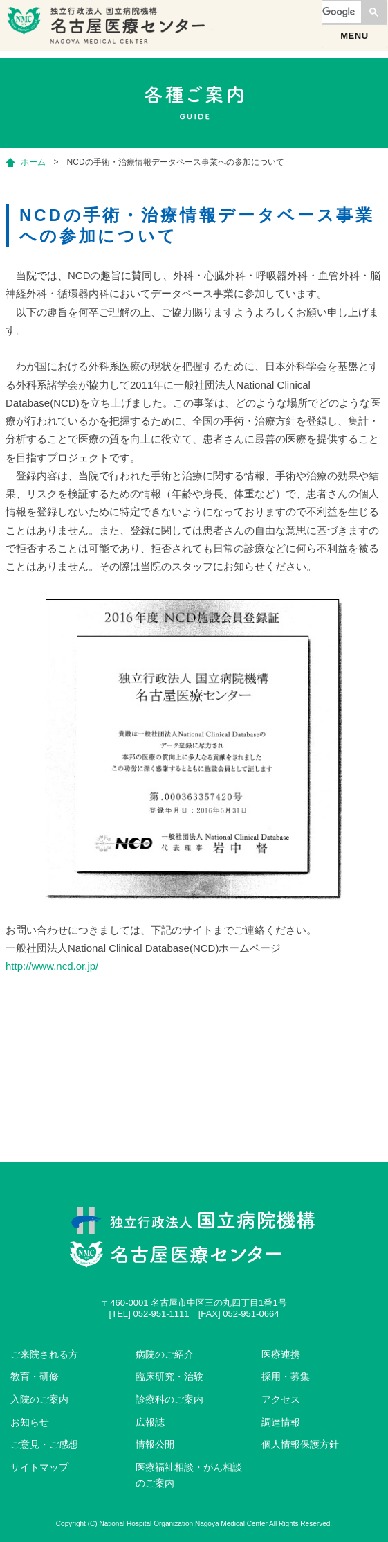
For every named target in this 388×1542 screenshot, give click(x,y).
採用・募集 (285, 1376)
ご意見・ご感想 (44, 1444)
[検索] (340, 12)
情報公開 (155, 1444)
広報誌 (150, 1422)
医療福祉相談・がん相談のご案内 (189, 1475)
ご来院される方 (44, 1354)
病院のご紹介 (165, 1354)
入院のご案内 (39, 1399)
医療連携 (280, 1354)
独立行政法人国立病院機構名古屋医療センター (108, 31)
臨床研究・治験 (169, 1376)
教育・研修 (34, 1376)
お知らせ (29, 1422)
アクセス (280, 1399)
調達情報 (280, 1422)
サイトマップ (39, 1467)
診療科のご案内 (169, 1399)
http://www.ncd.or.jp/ (52, 966)
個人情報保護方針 (300, 1444)
